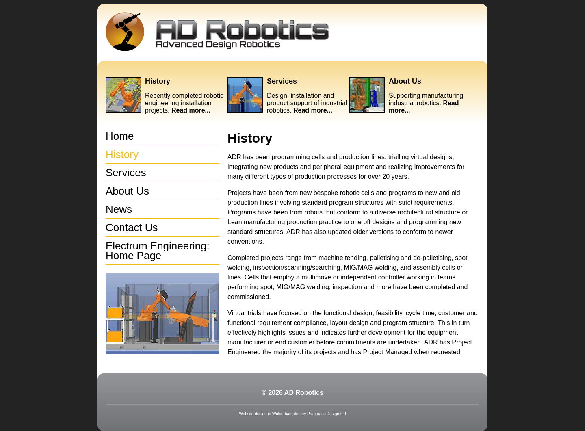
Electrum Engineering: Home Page (158, 251)
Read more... (190, 110)
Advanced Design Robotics (217, 31)
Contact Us (132, 227)
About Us (405, 81)
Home (120, 136)
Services (282, 81)
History (157, 81)
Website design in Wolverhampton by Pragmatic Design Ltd (292, 414)
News (119, 209)
